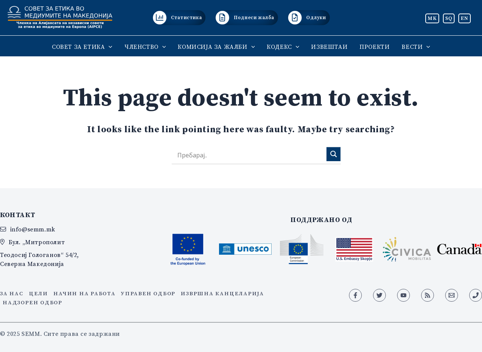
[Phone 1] (475, 295)
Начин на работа (84, 293)
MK (432, 18)
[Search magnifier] (333, 154)
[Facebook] (355, 295)
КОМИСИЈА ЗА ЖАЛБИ (216, 46)
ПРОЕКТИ (375, 46)
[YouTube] (403, 295)
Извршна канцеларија (222, 293)
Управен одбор (148, 293)
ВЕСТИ (416, 46)
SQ (448, 18)
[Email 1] (451, 295)
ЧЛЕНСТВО (145, 46)
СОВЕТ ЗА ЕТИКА (82, 46)
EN (464, 18)
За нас (12, 293)
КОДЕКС (283, 46)
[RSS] (427, 295)
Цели (38, 293)
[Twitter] (379, 295)
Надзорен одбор (32, 302)
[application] (108, 46)
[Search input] (251, 155)
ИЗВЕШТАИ (329, 46)
